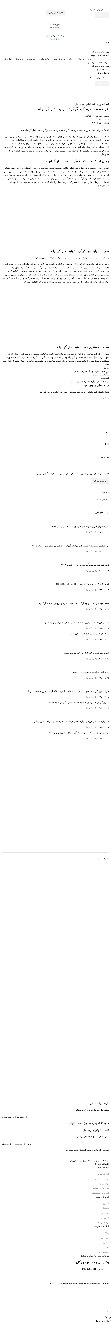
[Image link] (94, 1155)
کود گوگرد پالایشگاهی (100, 1193)
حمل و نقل (104, 1213)
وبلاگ (106, 1233)
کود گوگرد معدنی (102, 1179)
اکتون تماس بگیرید (55, 13)
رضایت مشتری (103, 1252)
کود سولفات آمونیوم (101, 1188)
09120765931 (88, 1269)
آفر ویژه (105, 1204)
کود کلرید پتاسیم (102, 1183)
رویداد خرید (104, 1247)
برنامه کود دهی (103, 1222)
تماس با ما (104, 1218)
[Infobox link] (55, 1101)
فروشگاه (105, 1208)
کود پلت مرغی (103, 1174)
